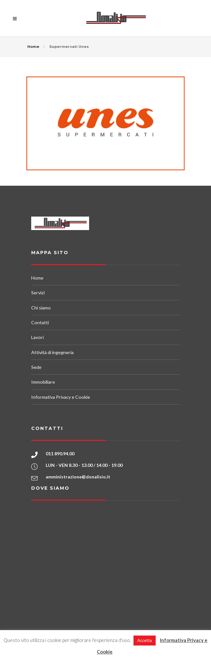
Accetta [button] (144, 640)
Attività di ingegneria (52, 352)
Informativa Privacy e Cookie (60, 397)
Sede (36, 367)
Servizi (38, 292)
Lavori (37, 337)
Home (33, 46)
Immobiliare (43, 382)
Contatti (40, 322)
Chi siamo (41, 307)
